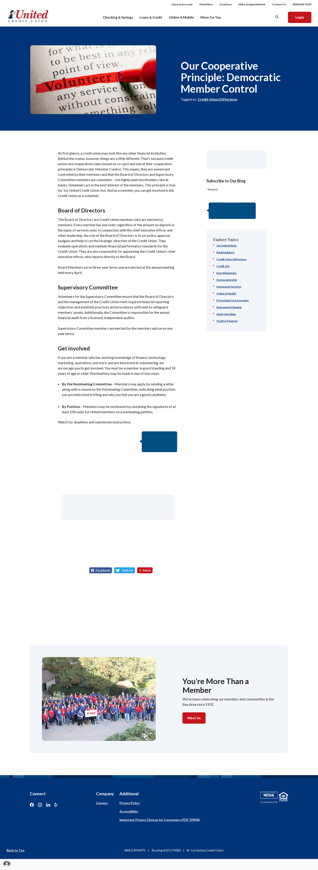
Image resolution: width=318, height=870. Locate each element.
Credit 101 (222, 266)
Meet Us (194, 718)
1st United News (226, 245)
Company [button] (105, 793)
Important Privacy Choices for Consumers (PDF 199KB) (159, 820)
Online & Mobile (226, 293)
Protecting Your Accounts (232, 300)
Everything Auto (226, 273)
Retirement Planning (229, 307)
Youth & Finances (227, 321)
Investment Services (228, 286)
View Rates (206, 4)
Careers (102, 803)
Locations (226, 4)
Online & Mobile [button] (181, 17)
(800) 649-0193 (302, 4)
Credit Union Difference (217, 99)
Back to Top (15, 850)
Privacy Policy (129, 803)
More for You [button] (211, 17)
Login (303, 17)
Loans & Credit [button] (151, 17)
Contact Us (279, 4)
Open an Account (182, 4)
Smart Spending (226, 314)
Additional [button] (129, 793)
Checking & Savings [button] (118, 17)
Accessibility (128, 811)
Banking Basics (225, 252)
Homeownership (226, 279)
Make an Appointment (251, 4)
